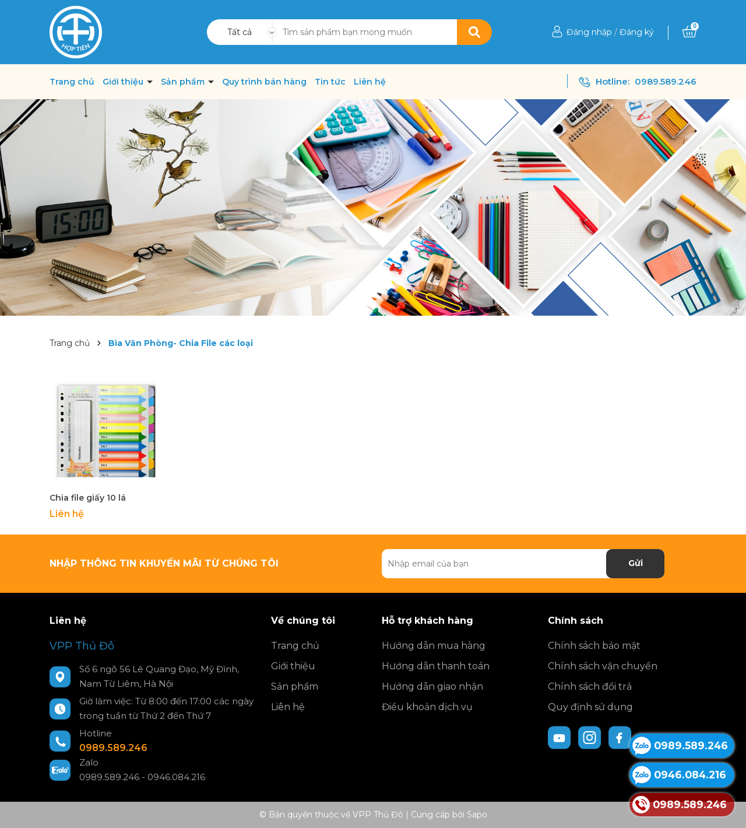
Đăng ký (637, 32)
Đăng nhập (589, 32)
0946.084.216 (176, 776)
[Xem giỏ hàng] (689, 32)
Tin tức (330, 81)
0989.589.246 (665, 81)
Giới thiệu (124, 81)
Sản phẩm (184, 81)
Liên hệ (370, 81)
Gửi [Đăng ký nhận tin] (635, 563)
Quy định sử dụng (590, 706)
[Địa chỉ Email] (523, 563)
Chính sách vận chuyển (602, 666)
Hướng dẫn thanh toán (436, 666)
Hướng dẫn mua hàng (433, 645)
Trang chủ (72, 81)
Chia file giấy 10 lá (88, 497)
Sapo (477, 814)
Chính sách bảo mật (594, 645)
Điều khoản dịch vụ (427, 706)
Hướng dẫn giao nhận (432, 686)
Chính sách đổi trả (590, 686)
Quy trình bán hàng (264, 81)
